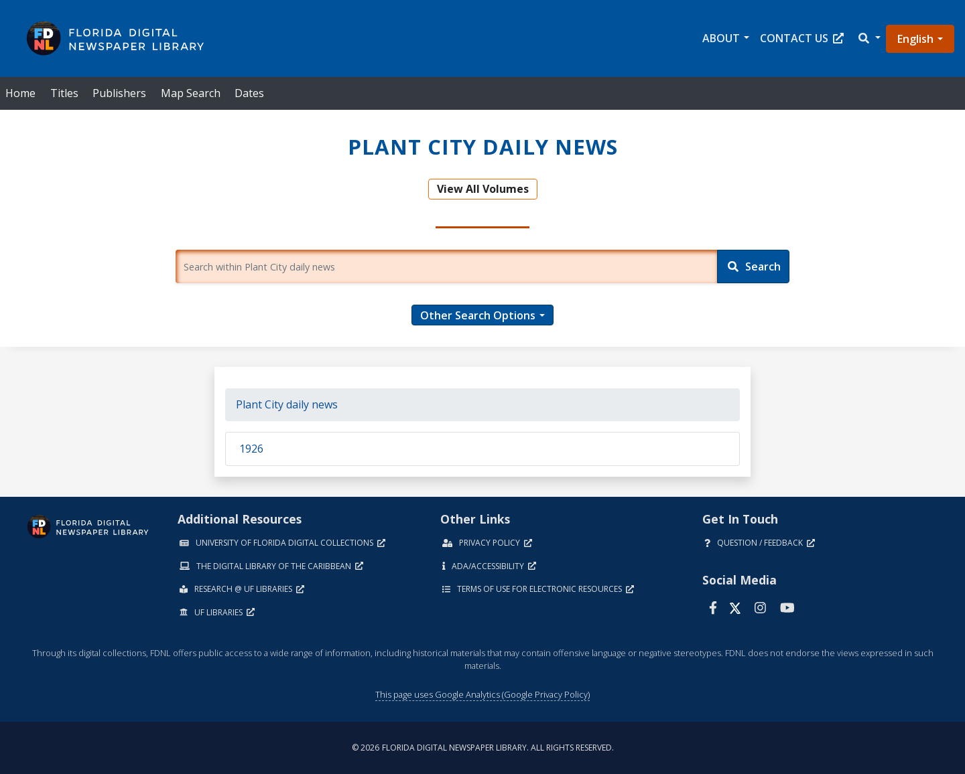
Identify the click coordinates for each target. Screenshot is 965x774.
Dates (249, 93)
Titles (64, 93)
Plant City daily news (287, 404)
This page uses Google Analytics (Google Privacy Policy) (482, 694)
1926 (251, 448)
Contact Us (802, 38)
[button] (868, 38)
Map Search (190, 93)
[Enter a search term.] (447, 266)
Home (20, 93)
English (915, 38)
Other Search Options (477, 315)
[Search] (753, 266)
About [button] (721, 38)
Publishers (119, 93)
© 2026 (483, 747)
